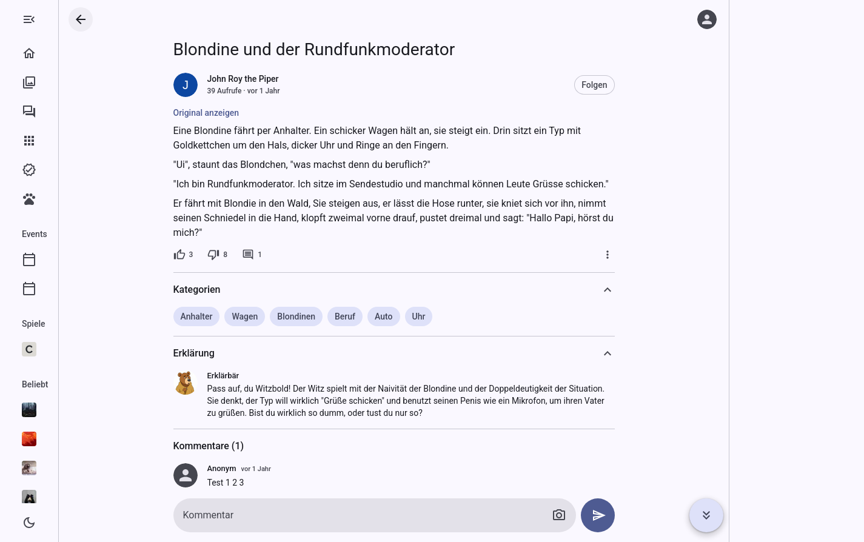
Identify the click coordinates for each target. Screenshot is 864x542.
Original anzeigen (255, 113)
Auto (432, 316)
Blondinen (345, 316)
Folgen (642, 85)
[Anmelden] (707, 19)
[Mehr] (656, 254)
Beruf (393, 316)
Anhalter (245, 316)
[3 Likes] (232, 254)
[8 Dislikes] (266, 254)
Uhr (467, 316)
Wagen (293, 316)
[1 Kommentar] (300, 254)
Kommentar (257, 515)
